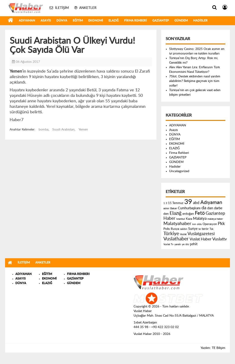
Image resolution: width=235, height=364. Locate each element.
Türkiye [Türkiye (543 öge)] (171, 233)
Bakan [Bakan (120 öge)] (173, 208)
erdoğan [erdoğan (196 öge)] (188, 213)
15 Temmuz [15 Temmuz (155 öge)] (175, 203)
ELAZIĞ (114, 20)
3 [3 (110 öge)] (166, 203)
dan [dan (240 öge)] (210, 208)
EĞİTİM (78, 20)
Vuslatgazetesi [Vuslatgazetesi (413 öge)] (201, 233)
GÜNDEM (181, 20)
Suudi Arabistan (63, 129)
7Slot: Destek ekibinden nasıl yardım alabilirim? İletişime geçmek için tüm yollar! (194, 81)
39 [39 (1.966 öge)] (188, 201)
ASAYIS (20, 278)
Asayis (46, 20)
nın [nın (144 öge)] (194, 224)
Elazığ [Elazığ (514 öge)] (176, 213)
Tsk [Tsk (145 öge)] (211, 229)
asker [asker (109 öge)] (166, 208)
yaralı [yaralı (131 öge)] (177, 244)
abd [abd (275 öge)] (196, 203)
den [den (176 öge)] (166, 213)
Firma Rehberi (135, 20)
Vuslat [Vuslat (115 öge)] (183, 234)
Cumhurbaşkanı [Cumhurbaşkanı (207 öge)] (189, 208)
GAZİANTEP (160, 20)
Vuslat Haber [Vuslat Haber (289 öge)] (200, 239)
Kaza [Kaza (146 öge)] (189, 218)
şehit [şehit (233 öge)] (194, 244)
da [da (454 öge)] (203, 208)
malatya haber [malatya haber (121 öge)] (215, 219)
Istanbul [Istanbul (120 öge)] (180, 219)
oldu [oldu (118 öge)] (199, 224)
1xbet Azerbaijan (145, 322)
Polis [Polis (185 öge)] (166, 229)
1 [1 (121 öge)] (164, 203)
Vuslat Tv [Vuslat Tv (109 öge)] (168, 244)
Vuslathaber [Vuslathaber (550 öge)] (176, 238)
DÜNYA (61, 20)
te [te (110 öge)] (200, 229)
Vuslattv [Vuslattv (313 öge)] (219, 239)
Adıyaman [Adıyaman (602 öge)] (211, 202)
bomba (43, 129)
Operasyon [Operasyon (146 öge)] (210, 224)
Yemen (83, 129)
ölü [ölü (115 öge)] (187, 244)
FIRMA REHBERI (78, 274)
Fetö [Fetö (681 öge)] (200, 213)
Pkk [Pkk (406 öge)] (221, 224)
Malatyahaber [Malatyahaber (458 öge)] (177, 223)
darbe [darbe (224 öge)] (218, 208)
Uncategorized (179, 171)
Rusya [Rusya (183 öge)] (175, 229)
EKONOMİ (95, 20)
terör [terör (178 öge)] (205, 229)
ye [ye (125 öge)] (183, 244)
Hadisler (200, 20)
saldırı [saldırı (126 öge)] (183, 229)
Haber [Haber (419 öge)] (169, 218)
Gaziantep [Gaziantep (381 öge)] (215, 213)
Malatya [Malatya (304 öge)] (200, 218)
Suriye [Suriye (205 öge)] (193, 229)
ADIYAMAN (27, 20)
